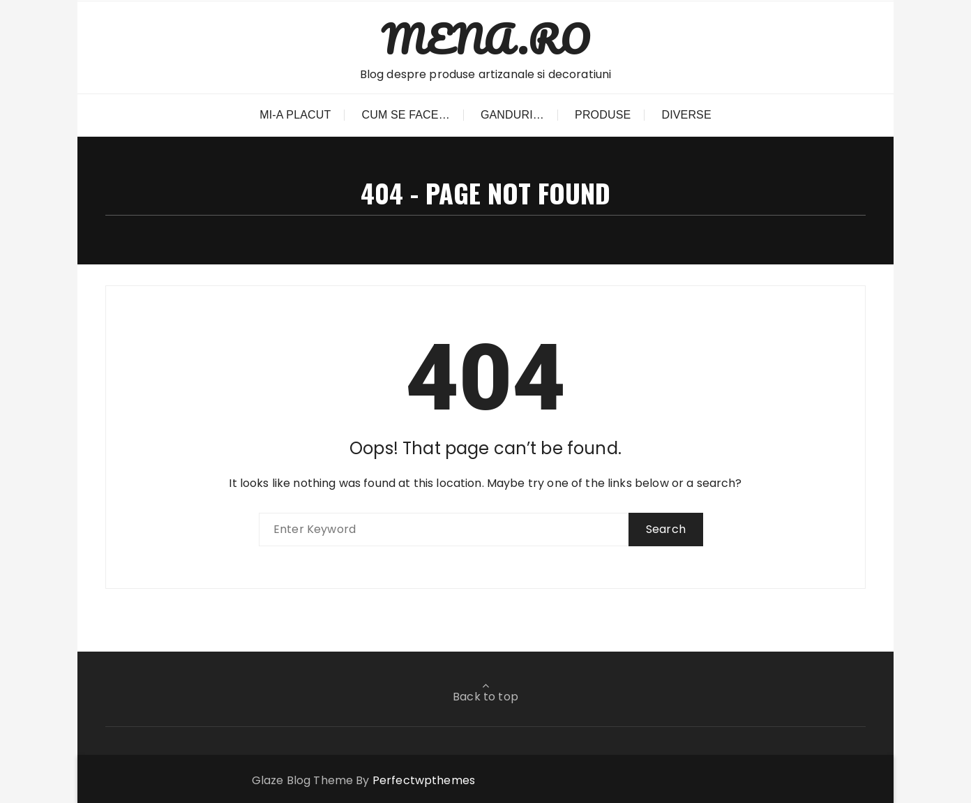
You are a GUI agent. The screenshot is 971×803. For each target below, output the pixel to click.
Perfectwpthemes (423, 780)
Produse (603, 115)
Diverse (686, 115)
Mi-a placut (295, 115)
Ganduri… (512, 115)
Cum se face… (406, 115)
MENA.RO (485, 39)
